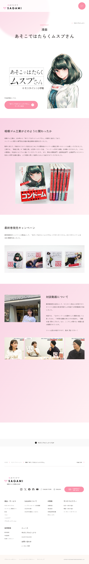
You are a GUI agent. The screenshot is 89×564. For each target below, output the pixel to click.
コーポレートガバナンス (70, 512)
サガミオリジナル (9, 505)
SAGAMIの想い (28, 508)
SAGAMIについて (31, 501)
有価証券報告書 (52, 512)
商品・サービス (10, 501)
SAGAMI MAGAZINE (27, 537)
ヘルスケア (7, 518)
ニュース (25, 528)
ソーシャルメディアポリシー (27, 559)
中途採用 (6, 535)
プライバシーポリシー (10, 559)
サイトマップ (40, 559)
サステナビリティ (70, 501)
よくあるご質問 (26, 546)
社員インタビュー (9, 538)
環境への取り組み (68, 508)
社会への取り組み (68, 505)
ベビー (6, 515)
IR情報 (50, 501)
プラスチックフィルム (10, 521)
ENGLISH (58, 489)
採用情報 (7, 528)
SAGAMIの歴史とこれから (31, 512)
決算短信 (50, 505)
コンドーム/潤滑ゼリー (10, 508)
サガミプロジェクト (29, 532)
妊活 (5, 512)
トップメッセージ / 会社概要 (32, 505)
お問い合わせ (26, 541)
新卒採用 (6, 532)
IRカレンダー (51, 515)
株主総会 (50, 508)
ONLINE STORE (47, 489)
